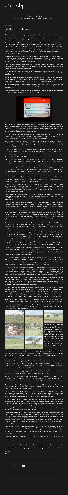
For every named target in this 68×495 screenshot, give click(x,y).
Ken (11, 31)
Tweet (14, 466)
